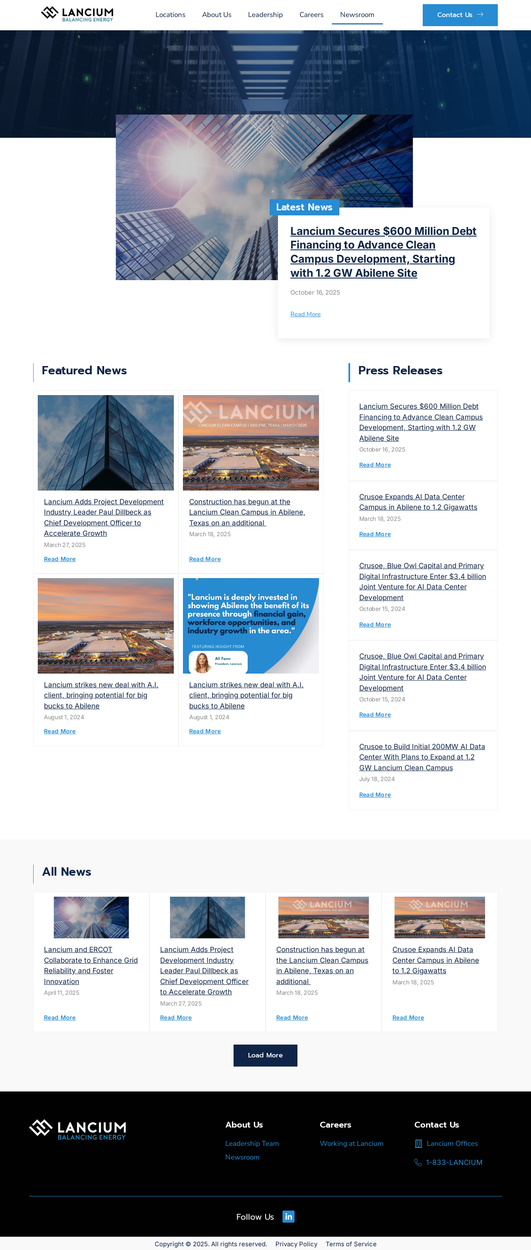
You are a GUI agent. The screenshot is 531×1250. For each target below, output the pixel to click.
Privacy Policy (296, 1243)
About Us (216, 15)
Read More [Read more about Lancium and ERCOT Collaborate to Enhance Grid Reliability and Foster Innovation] (60, 1017)
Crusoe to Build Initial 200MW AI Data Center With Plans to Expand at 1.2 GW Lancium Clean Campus (422, 757)
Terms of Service (351, 1243)
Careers (312, 15)
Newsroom (357, 15)
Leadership (265, 15)
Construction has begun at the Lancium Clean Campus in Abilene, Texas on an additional (247, 512)
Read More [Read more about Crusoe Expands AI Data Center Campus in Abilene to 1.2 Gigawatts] (375, 533)
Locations (170, 15)
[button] (265, 1056)
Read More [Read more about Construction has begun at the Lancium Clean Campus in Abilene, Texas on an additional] (205, 558)
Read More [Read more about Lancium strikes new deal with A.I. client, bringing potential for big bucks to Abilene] (60, 731)
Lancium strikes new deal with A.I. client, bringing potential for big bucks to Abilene (101, 695)
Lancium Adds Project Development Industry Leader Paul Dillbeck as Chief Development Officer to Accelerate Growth (204, 970)
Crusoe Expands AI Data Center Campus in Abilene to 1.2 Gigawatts (435, 960)
